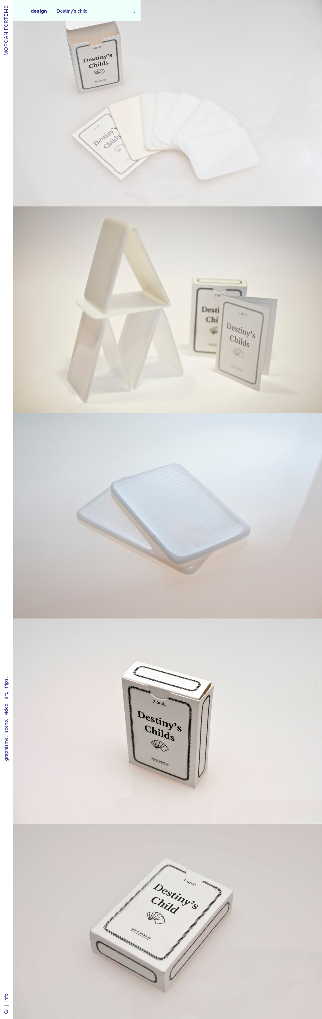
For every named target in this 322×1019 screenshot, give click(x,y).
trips (6, 683)
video (6, 709)
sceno (6, 726)
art (6, 696)
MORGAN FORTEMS (6, 30)
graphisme (6, 749)
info (6, 997)
